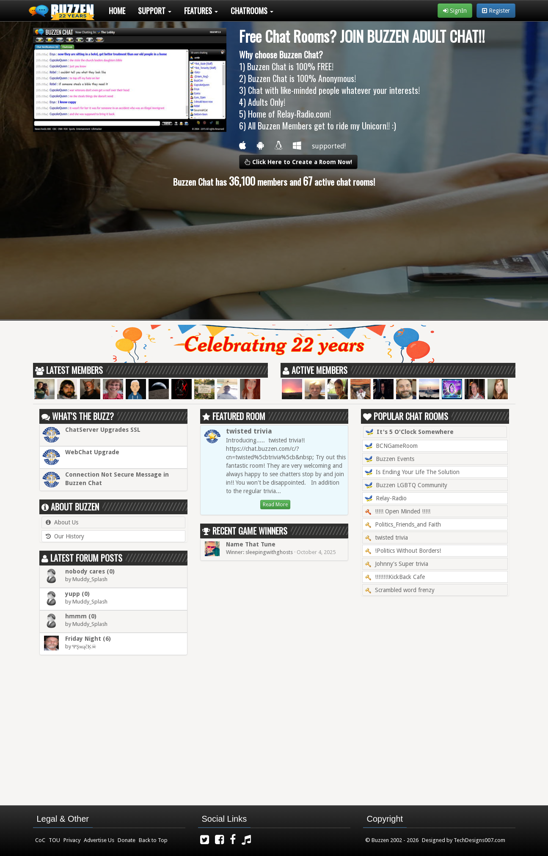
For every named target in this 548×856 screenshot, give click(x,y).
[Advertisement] (274, 254)
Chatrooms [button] (252, 10)
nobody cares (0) (90, 571)
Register (496, 10)
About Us (66, 522)
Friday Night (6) (88, 638)
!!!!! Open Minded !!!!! (397, 511)
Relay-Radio (386, 498)
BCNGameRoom (391, 446)
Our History (69, 536)
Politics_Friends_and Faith (403, 524)
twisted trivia (249, 431)
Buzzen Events (389, 459)
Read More (275, 505)
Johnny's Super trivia (396, 563)
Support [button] (154, 10)
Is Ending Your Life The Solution (412, 472)
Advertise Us (99, 840)
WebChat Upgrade (92, 452)
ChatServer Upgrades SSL (102, 429)
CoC (40, 840)
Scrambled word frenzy (400, 590)
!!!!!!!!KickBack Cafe (395, 576)
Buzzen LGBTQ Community (406, 485)
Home (117, 10)
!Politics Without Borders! (403, 550)
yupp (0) (77, 593)
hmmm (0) (80, 616)
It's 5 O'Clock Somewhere (410, 432)
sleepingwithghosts (269, 552)
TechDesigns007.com (479, 840)
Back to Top (153, 840)
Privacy (71, 840)
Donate (126, 840)
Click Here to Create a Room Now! (298, 162)
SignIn (455, 10)
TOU (54, 840)
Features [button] (201, 10)
